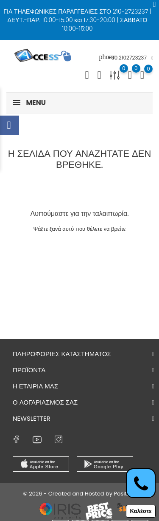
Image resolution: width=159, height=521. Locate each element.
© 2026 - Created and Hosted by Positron (79, 494)
